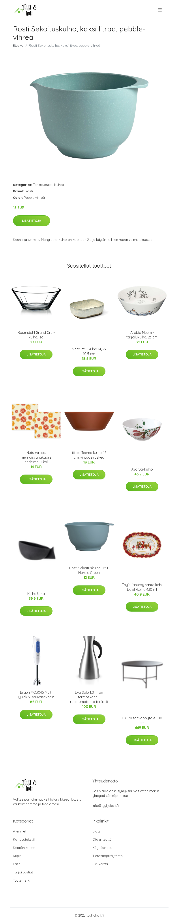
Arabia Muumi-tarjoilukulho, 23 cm (141, 334)
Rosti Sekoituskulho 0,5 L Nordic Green (89, 570)
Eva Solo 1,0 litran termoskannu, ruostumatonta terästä (89, 697)
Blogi (96, 831)
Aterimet (19, 831)
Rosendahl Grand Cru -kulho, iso (36, 334)
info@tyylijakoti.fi (105, 805)
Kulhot (59, 185)
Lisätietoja (31, 221)
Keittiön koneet (24, 848)
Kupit (17, 856)
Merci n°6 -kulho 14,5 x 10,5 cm (89, 351)
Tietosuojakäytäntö (107, 856)
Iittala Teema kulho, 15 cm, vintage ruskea (89, 455)
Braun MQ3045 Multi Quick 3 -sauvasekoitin (36, 694)
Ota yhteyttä (102, 839)
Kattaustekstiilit (24, 839)
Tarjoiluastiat (43, 185)
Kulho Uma (36, 593)
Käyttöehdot (102, 848)
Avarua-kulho (142, 469)
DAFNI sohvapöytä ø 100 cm (142, 720)
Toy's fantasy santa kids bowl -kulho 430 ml (142, 587)
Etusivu (18, 45)
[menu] (160, 10)
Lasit (16, 864)
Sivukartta (100, 864)
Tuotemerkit (22, 880)
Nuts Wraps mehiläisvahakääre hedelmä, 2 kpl (36, 457)
